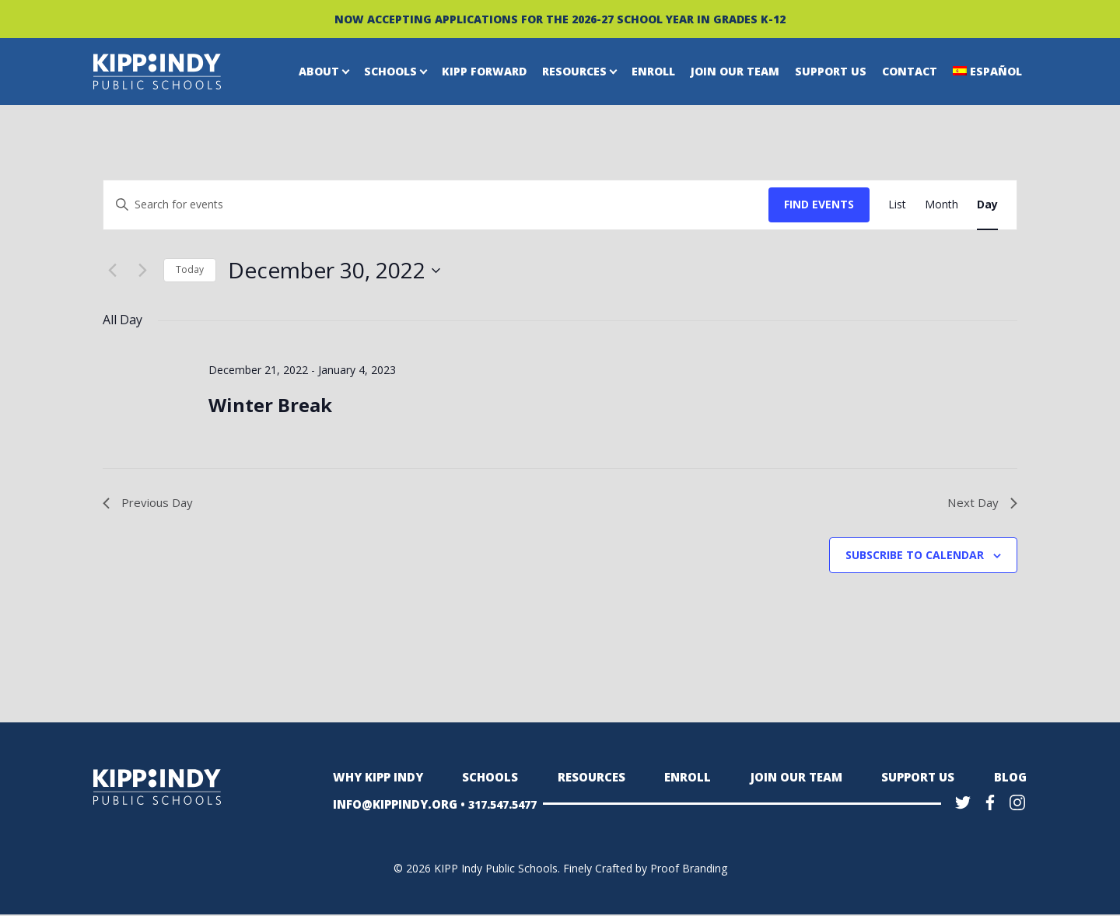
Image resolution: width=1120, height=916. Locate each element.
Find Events (819, 204)
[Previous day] (112, 270)
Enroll (653, 71)
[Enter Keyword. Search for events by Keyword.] (435, 204)
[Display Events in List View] (897, 204)
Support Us (830, 71)
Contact (909, 71)
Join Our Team (735, 71)
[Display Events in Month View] (941, 204)
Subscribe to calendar (914, 556)
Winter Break (270, 405)
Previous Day (150, 503)
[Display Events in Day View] (987, 204)
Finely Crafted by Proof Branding (645, 869)
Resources (574, 71)
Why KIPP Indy (376, 778)
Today (190, 269)
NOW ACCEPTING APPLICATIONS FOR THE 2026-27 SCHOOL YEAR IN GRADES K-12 (560, 19)
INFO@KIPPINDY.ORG (392, 805)
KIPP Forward (484, 71)
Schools (390, 71)
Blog (1011, 778)
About (319, 71)
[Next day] (142, 270)
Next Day (981, 503)
